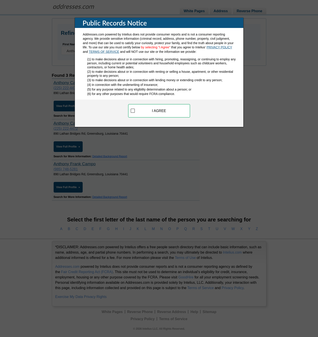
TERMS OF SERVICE (104, 51)
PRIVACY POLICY (219, 47)
